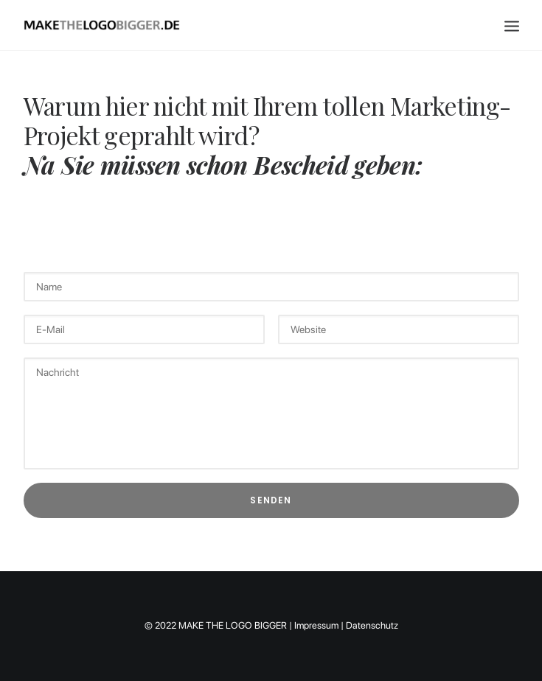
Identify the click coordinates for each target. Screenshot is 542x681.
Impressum (316, 625)
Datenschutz (372, 625)
